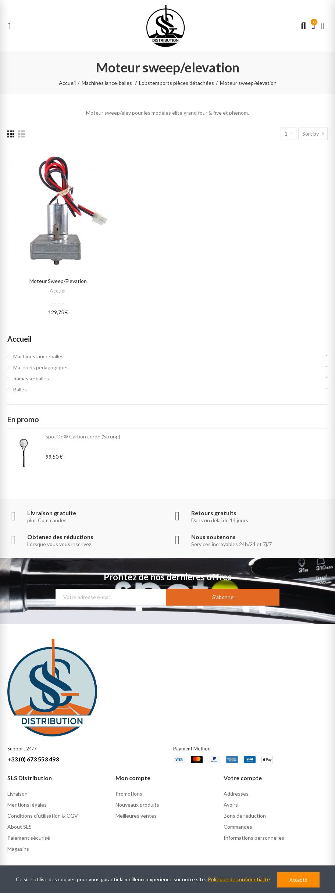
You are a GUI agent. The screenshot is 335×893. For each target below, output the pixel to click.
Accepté (298, 880)
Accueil (58, 290)
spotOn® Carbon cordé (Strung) (83, 436)
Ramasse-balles (31, 378)
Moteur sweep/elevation (58, 281)
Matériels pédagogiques (41, 367)
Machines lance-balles (38, 356)
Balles (20, 389)
